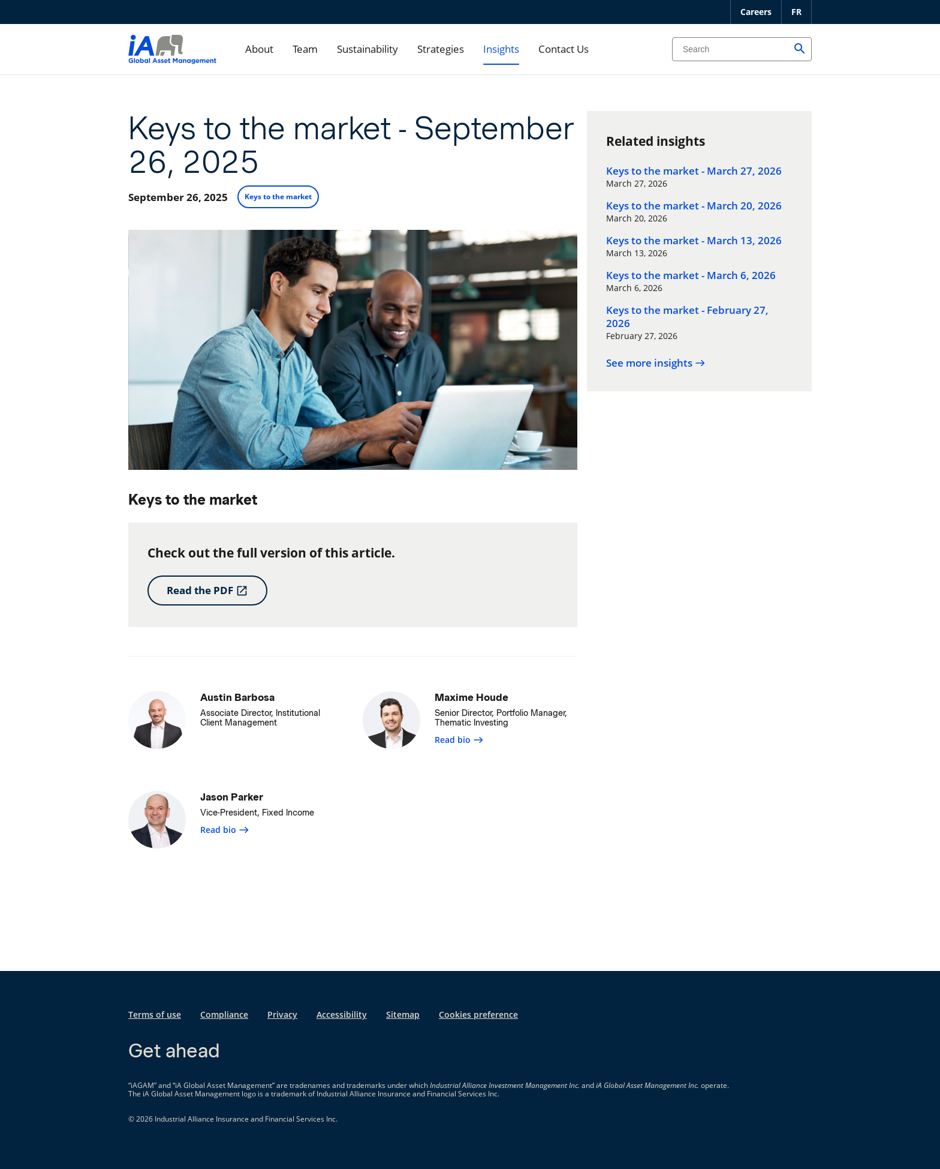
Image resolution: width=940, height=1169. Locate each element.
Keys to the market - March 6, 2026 (691, 275)
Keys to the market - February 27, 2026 (687, 317)
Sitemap (403, 1014)
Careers (756, 11)
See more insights (656, 363)
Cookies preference (478, 1014)
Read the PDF (207, 590)
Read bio (459, 739)
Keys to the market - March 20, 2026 (694, 205)
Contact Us (563, 49)
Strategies (440, 49)
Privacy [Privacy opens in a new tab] (282, 1014)
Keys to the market (278, 196)
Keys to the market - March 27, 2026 (694, 171)
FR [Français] (796, 11)
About (259, 49)
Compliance (224, 1014)
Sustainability (367, 49)
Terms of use (154, 1014)
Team (305, 49)
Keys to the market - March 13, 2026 (694, 240)
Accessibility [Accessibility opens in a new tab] (342, 1014)
